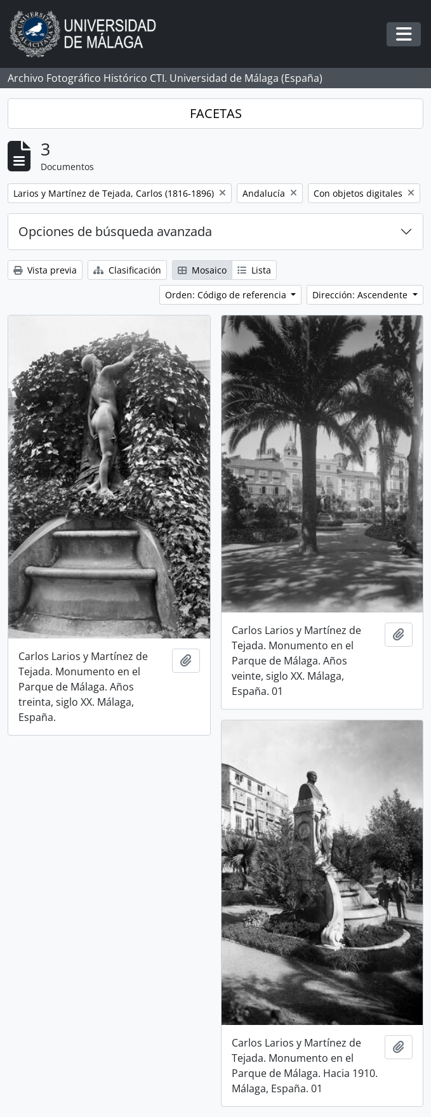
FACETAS (216, 113)
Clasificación (127, 270)
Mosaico (202, 270)
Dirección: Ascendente (361, 295)
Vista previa (45, 270)
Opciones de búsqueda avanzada (115, 231)
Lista (254, 270)
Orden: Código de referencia (227, 295)
